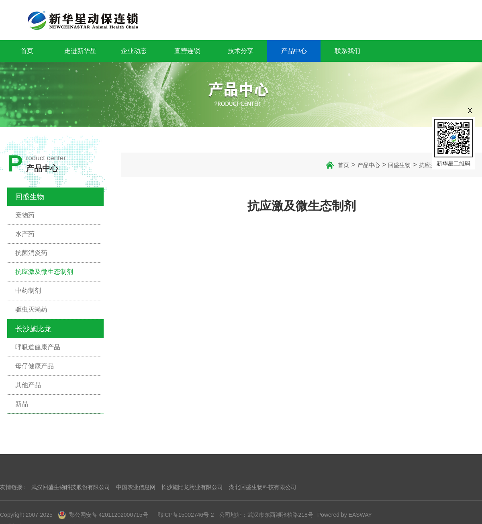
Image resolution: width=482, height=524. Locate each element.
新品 (21, 403)
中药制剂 (28, 290)
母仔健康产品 (34, 366)
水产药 (25, 233)
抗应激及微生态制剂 (44, 271)
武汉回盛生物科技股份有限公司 (70, 487)
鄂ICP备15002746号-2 (185, 515)
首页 (26, 50)
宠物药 (25, 215)
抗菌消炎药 (31, 252)
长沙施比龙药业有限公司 (192, 487)
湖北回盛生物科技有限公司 (262, 487)
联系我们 (347, 50)
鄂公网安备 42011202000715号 (103, 515)
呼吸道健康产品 (37, 347)
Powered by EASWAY (344, 515)
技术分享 (240, 50)
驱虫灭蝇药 (31, 309)
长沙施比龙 (33, 329)
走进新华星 (80, 50)
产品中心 (294, 50)
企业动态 (134, 50)
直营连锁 (187, 50)
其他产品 (28, 384)
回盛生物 (29, 197)
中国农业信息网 (135, 487)
